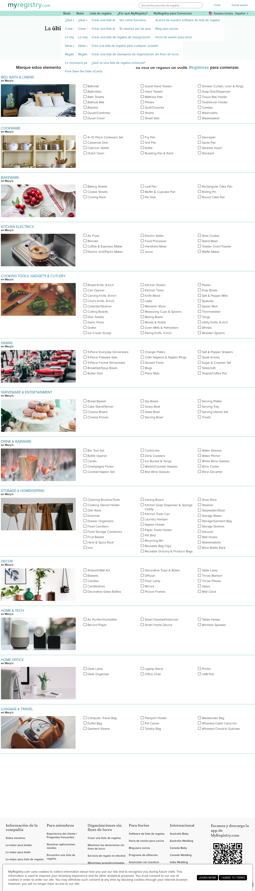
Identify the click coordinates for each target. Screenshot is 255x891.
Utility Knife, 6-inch (215, 322)
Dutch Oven (95, 153)
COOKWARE (10, 128)
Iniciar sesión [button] (240, 5)
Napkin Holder (155, 525)
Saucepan (209, 137)
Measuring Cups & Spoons (163, 312)
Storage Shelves (213, 526)
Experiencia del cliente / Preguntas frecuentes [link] (62, 835)
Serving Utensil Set (215, 412)
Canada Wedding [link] (181, 855)
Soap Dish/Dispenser (216, 92)
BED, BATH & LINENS (17, 77)
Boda (66, 13)
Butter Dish (95, 373)
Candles (93, 581)
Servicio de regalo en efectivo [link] (107, 856)
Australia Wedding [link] (181, 841)
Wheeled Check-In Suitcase (221, 729)
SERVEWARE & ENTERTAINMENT (26, 392)
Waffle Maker (211, 252)
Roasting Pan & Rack (159, 153)
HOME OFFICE (12, 659)
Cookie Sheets (97, 192)
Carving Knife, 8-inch (101, 296)
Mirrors (149, 586)
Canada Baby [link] (178, 848)
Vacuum (207, 532)
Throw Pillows (211, 581)
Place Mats (152, 373)
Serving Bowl (154, 417)
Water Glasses (211, 451)
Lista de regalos (101, 13)
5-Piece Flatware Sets (102, 357)
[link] (25, 845)
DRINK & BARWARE (16, 441)
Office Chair (153, 674)
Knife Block (152, 296)
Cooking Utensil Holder (103, 505)
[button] (199, 5)
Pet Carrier (152, 723)
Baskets (92, 576)
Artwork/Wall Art (98, 570)
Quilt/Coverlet (154, 108)
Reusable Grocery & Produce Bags (169, 551)
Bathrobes (94, 92)
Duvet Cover (96, 118)
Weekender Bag (213, 718)
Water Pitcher (211, 456)
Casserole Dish (97, 143)
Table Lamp (210, 570)
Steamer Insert (212, 148)
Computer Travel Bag (102, 718)
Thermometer (211, 312)
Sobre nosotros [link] (15, 838)
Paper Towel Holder (158, 530)
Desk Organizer (98, 674)
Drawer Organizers (100, 521)
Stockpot (208, 153)
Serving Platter (212, 401)
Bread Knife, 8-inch (100, 285)
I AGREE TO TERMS (233, 878)
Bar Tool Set (95, 451)
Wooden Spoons (213, 333)
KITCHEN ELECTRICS (17, 226)
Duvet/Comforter (98, 113)
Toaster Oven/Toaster (216, 246)
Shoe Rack (209, 500)
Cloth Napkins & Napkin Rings (165, 357)
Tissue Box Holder (214, 97)
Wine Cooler (210, 467)
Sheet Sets (152, 118)
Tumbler (207, 108)
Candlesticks (96, 586)
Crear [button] (217, 5)
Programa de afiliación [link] (143, 855)
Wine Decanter (212, 472)
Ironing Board (154, 500)
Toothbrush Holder (215, 102)
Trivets (206, 417)
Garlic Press (95, 322)
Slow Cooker (211, 236)
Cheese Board (97, 412)
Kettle (149, 148)
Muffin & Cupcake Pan (160, 192)
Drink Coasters (155, 456)
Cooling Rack (96, 197)
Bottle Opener (97, 456)
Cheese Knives (97, 417)
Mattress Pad (153, 97)
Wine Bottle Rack (214, 548)
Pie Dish (150, 197)
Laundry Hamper (156, 519)
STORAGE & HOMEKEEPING (22, 490)
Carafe (92, 461)
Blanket (92, 108)
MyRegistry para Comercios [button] (173, 13)
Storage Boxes (212, 516)
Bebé (80, 13)
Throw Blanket (212, 576)
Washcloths (210, 113)
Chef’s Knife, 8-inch (100, 301)
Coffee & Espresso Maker (105, 246)
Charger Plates (155, 352)
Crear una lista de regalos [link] (104, 838)
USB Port (208, 674)
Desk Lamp (95, 669)
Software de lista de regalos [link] (147, 834)
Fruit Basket (95, 537)
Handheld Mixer (156, 246)
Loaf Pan (151, 187)
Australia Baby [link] (179, 834)
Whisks (207, 328)
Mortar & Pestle (155, 322)
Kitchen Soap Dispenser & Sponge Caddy (168, 507)
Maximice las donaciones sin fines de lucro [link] (106, 847)
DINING (7, 343)
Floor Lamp (152, 581)
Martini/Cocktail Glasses (161, 467)
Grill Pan (150, 143)
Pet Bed (150, 535)
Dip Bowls (151, 401)
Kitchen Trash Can (157, 514)
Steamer (207, 505)
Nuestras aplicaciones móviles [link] (61, 846)
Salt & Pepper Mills (215, 296)
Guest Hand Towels (158, 86)
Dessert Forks (154, 363)
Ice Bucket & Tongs (158, 461)
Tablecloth (209, 368)
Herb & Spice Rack (100, 542)
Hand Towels (154, 92)
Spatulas (207, 301)
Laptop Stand (154, 669)
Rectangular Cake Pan (217, 187)
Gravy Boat (152, 407)
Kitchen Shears (155, 285)
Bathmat (93, 86)
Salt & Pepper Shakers (217, 352)
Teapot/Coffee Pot (214, 373)
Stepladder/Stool (213, 510)
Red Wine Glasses (157, 472)
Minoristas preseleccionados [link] (106, 863)
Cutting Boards (97, 312)
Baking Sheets (97, 187)
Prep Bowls (209, 290)
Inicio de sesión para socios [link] (146, 841)
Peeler (206, 285)
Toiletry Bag (153, 729)
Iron (90, 548)
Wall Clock (209, 592)
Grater (91, 328)
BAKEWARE (10, 177)
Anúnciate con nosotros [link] (144, 862)
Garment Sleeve (98, 729)
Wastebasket (210, 118)
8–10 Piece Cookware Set (105, 137)
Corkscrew (152, 451)
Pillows (149, 102)
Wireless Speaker (214, 625)
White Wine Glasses (216, 461)
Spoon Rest (210, 306)
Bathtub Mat (95, 102)
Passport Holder (156, 718)
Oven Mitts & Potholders (161, 328)
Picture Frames (155, 592)
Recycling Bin (154, 541)
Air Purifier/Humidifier (102, 620)
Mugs (148, 368)
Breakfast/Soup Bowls (102, 368)
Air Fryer (93, 236)
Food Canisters (97, 526)
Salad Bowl (152, 412)
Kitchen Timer (154, 290)
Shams (149, 113)
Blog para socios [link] (139, 848)
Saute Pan (209, 143)
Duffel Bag (94, 723)
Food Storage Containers (104, 532)
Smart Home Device (158, 625)
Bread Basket (96, 401)
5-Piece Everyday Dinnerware (107, 352)
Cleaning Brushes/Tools (103, 500)
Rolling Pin (209, 192)
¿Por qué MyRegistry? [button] (133, 13)
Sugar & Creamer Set (216, 363)
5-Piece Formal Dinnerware (106, 363)
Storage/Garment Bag (217, 521)
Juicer (149, 252)
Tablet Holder (211, 620)
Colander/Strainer (99, 306)
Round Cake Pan (213, 197)
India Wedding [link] (179, 862)
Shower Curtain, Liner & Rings (222, 86)
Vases (206, 586)
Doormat (93, 516)
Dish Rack (94, 510)
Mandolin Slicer (155, 306)
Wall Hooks (209, 537)
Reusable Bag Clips (158, 546)
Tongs (206, 317)
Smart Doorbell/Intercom (161, 620)
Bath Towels (95, 97)
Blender (92, 241)
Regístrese (199, 67)
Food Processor (155, 241)
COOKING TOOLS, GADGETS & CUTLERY (33, 276)
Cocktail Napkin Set (101, 472)
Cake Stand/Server (100, 407)
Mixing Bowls (154, 317)
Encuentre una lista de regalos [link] (61, 857)
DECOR (7, 561)
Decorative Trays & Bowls (162, 570)
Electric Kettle (154, 236)
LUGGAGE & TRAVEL (17, 709)
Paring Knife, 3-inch (158, 333)
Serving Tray (210, 407)
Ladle (148, 301)
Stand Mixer (210, 241)
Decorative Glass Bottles (104, 592)
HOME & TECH (12, 610)
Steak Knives (211, 357)
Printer (206, 669)
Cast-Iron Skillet (98, 148)
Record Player (97, 625)
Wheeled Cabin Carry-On (219, 723)
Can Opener (96, 290)
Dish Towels (95, 317)
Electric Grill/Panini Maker (105, 252)
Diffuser (150, 576)
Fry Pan (150, 137)
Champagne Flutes (100, 467)
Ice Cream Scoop (99, 333)
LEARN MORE (207, 878)
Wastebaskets (211, 542)
